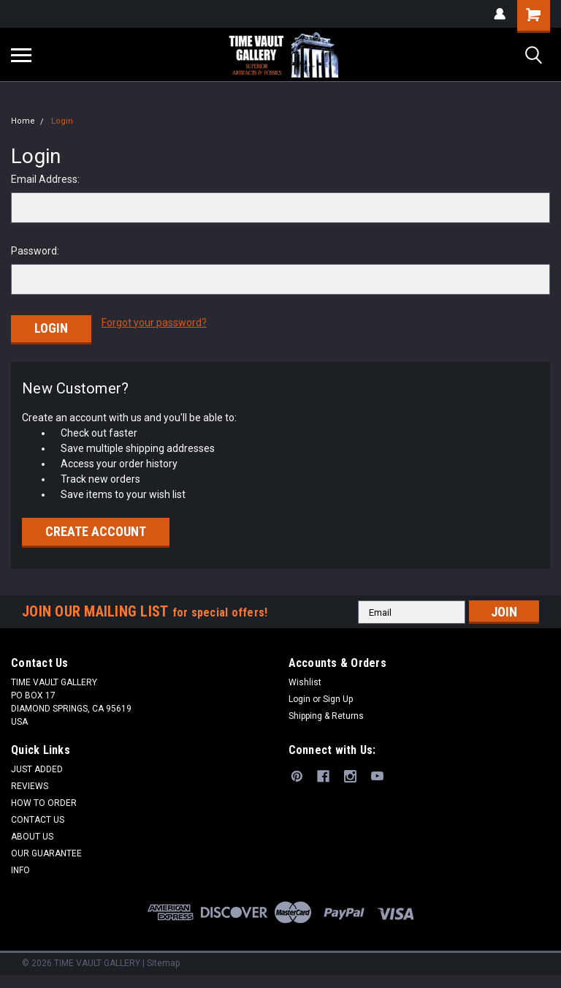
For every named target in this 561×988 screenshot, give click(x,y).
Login (62, 121)
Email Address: (45, 179)
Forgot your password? (154, 322)
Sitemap (163, 961)
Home (23, 121)
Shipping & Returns (326, 714)
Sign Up (338, 697)
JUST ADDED (37, 767)
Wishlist (305, 680)
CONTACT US (37, 817)
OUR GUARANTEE (46, 851)
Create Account (95, 529)
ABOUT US (32, 834)
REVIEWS (29, 784)
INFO (20, 868)
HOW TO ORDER (44, 801)
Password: (35, 251)
